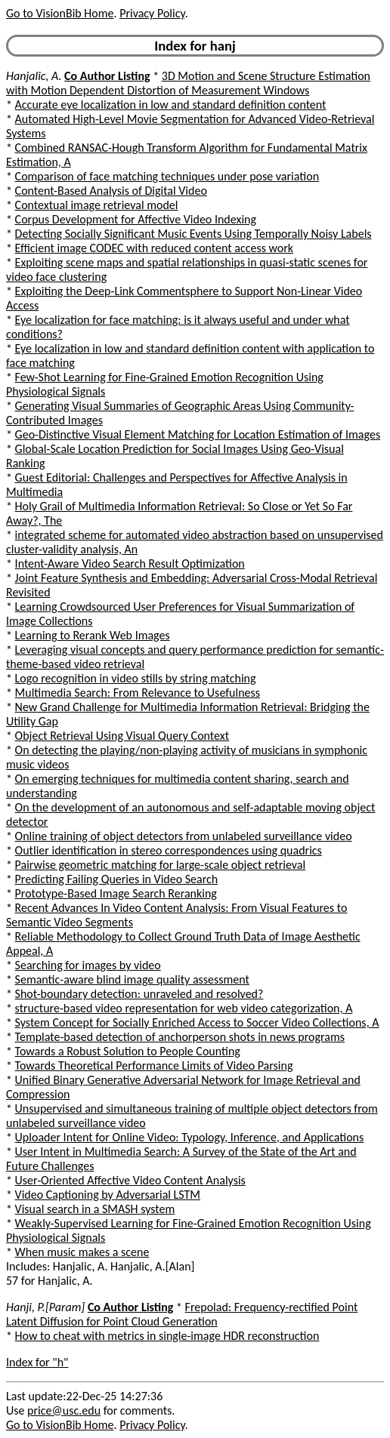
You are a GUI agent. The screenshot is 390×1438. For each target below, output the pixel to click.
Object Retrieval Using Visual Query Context (122, 735)
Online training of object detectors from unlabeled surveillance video (183, 836)
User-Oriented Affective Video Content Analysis (130, 1180)
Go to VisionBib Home (59, 13)
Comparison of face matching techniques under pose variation (167, 176)
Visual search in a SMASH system (95, 1209)
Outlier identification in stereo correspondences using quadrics (168, 850)
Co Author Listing (107, 76)
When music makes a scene (82, 1252)
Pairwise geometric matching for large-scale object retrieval (160, 865)
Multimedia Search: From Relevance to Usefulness (137, 692)
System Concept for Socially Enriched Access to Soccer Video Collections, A (197, 1022)
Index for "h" (37, 1362)
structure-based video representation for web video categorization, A (184, 1008)
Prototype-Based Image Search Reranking (116, 893)
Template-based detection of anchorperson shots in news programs (180, 1037)
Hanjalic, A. (33, 76)
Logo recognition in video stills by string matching (135, 678)
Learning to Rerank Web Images (92, 635)
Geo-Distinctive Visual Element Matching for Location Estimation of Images (198, 434)
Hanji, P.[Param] (45, 1307)
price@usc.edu (64, 1410)
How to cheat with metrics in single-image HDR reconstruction (167, 1336)
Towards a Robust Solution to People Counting (127, 1051)
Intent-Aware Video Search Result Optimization (130, 563)
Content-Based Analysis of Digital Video (111, 190)
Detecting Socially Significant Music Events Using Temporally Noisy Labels (193, 233)
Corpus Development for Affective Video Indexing (135, 219)
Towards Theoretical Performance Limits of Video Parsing (154, 1065)
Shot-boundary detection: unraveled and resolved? (139, 994)
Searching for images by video (88, 965)
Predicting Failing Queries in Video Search (116, 879)
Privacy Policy (151, 13)
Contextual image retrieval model (96, 205)
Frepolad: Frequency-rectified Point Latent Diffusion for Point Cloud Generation (182, 1314)
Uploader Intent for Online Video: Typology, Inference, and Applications (189, 1137)
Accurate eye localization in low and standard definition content (171, 104)
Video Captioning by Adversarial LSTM (107, 1194)
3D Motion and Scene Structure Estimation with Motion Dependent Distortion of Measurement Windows (188, 83)
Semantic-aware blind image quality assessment (132, 979)
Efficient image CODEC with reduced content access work (154, 248)
